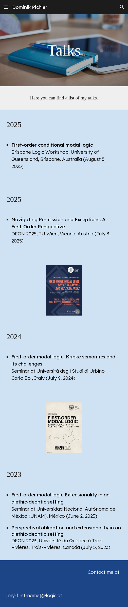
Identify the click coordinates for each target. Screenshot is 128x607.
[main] (63, 50)
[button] (6, 7)
